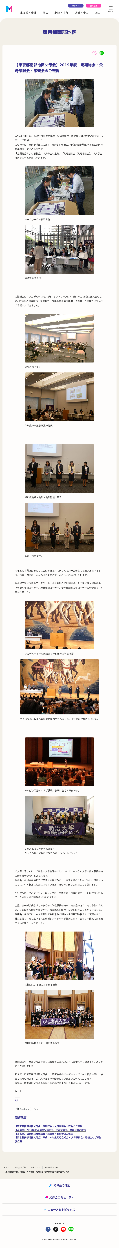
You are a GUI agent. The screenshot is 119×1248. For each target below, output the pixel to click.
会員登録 (93, 5)
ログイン (75, 5)
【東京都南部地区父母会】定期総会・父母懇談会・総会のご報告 (48, 1126)
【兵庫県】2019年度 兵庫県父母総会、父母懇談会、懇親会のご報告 (50, 1130)
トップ (6, 1167)
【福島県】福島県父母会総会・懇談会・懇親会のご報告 (44, 1133)
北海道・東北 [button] (28, 13)
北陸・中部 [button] (61, 13)
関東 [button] (45, 13)
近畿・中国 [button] (82, 13)
